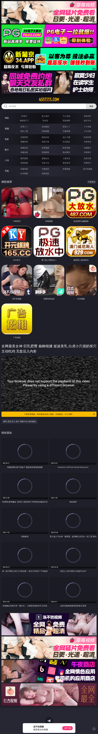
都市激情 (24, 158)
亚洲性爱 (24, 137)
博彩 (7, 117)
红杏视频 (24, 173)
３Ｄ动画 (87, 126)
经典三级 (45, 141)
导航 (7, 170)
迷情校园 (24, 163)
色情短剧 (45, 173)
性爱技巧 (87, 163)
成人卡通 (66, 137)
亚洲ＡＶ (24, 126)
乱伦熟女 (66, 141)
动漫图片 (87, 147)
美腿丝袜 (24, 152)
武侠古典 (87, 158)
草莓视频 (66, 169)
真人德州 (45, 116)
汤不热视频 (87, 169)
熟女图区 (66, 152)
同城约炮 (24, 169)
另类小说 (45, 163)
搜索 (91, 106)
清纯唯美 (45, 152)
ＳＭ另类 (87, 131)
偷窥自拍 (24, 147)
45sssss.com (49, 99)
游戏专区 (87, 116)
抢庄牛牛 (87, 120)
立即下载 (67, 728)
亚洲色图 (45, 147)
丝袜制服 (45, 131)
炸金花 (45, 120)
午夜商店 (45, 169)
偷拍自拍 (45, 137)
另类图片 (87, 152)
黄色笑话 (66, 163)
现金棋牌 (66, 120)
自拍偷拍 (45, 126)
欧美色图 (66, 147)
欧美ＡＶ (66, 126)
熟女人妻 (24, 131)
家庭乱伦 (45, 158)
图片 (7, 149)
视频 (7, 128)
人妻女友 (66, 158)
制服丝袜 (24, 141)
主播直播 (66, 131)
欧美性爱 (87, 137)
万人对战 (66, 116)
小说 (7, 160)
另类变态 (87, 141)
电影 (7, 139)
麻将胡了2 (24, 120)
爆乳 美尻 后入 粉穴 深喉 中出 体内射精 (19, 421)
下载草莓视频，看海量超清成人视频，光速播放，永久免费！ (59, 414)
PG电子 (24, 116)
